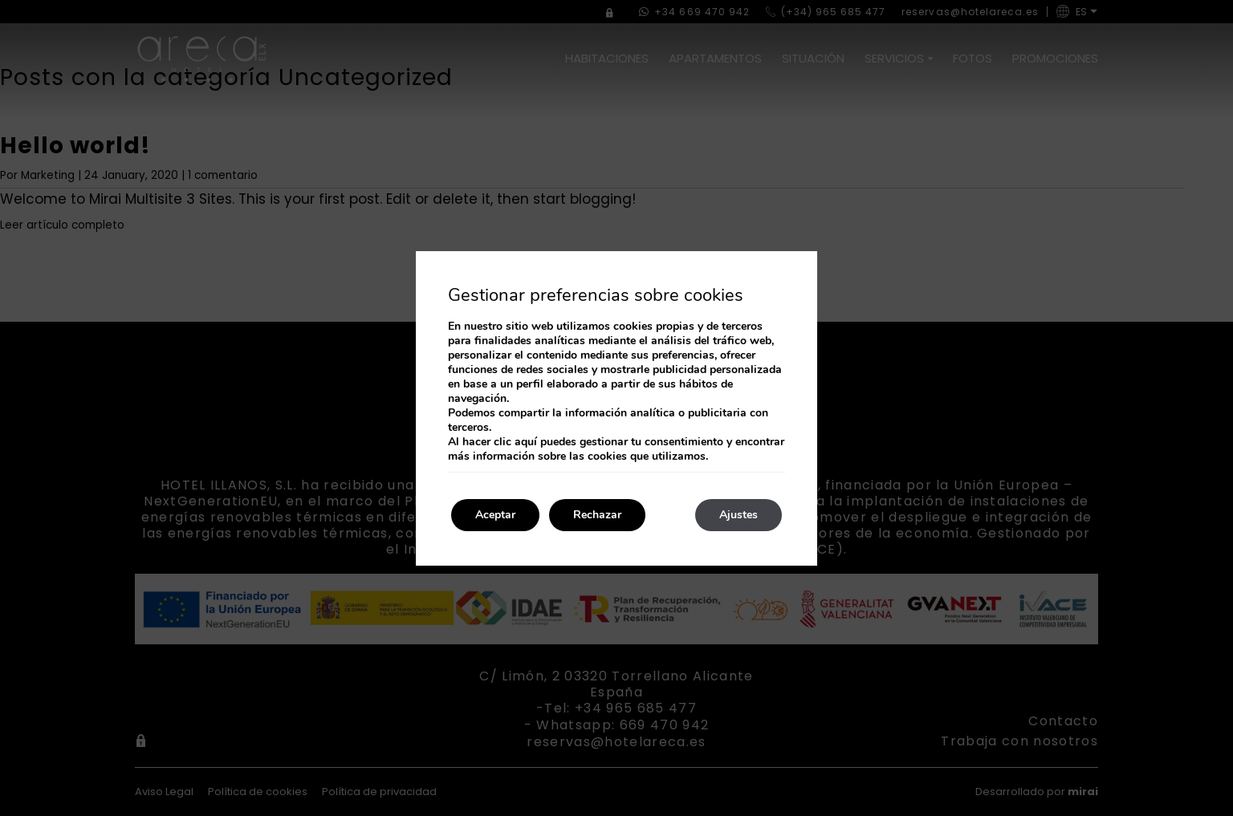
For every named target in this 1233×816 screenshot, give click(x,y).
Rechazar (597, 514)
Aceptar (495, 514)
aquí (526, 441)
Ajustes (738, 514)
